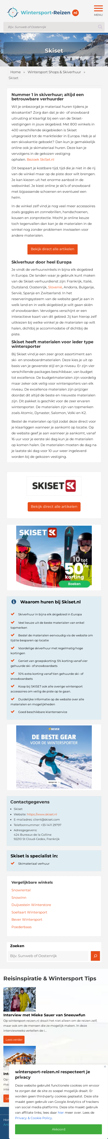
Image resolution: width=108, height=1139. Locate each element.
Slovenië (55, 287)
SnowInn (18, 897)
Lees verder (14, 1039)
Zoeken (17, 946)
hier (61, 1113)
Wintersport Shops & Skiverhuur (54, 72)
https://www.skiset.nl (42, 814)
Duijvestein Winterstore (31, 905)
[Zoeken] (95, 956)
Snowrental (21, 890)
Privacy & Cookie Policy (33, 1118)
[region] (58, 1101)
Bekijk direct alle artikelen (52, 249)
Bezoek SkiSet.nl (40, 159)
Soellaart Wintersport (29, 912)
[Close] (105, 1067)
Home (15, 72)
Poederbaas (21, 927)
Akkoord (58, 1129)
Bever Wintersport (26, 919)
